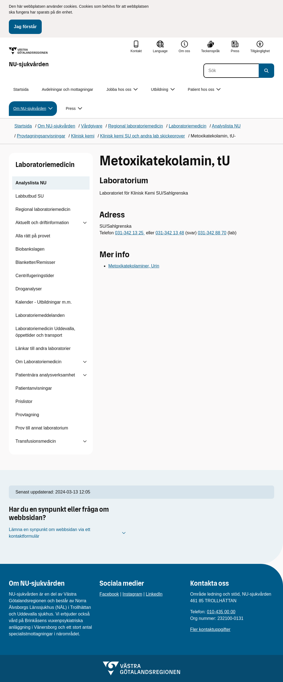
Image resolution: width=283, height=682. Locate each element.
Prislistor (23, 401)
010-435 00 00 (221, 611)
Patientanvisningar (33, 388)
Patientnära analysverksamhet (45, 375)
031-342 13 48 (170, 232)
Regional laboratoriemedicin (42, 209)
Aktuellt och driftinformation (42, 222)
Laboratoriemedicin (45, 165)
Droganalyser (28, 288)
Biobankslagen (29, 249)
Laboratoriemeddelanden (40, 315)
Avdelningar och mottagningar (67, 89)
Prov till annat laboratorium (41, 428)
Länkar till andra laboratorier (42, 348)
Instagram (132, 594)
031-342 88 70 (212, 232)
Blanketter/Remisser (35, 262)
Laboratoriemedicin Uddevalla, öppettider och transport (45, 332)
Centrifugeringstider (34, 275)
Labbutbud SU (29, 196)
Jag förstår (25, 26)
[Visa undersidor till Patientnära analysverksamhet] (85, 375)
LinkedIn (154, 594)
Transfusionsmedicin (35, 441)
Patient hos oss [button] (204, 89)
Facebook (109, 594)
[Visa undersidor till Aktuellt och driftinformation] (85, 222)
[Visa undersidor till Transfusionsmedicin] (85, 441)
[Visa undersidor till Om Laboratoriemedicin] (85, 362)
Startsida (20, 89)
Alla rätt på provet (32, 235)
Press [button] (74, 109)
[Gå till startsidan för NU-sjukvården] (29, 57)
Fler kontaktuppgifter (210, 629)
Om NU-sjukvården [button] (33, 109)
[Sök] (231, 70)
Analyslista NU (30, 183)
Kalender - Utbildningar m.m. (43, 302)
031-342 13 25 (130, 232)
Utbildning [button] (162, 89)
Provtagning (27, 414)
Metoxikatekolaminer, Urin (133, 266)
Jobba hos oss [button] (122, 89)
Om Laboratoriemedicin (38, 361)
